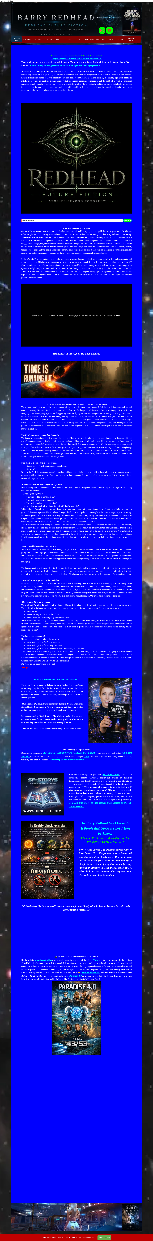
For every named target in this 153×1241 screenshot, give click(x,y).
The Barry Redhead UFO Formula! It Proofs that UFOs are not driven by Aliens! (105, 828)
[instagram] (102, 30)
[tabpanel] (76, 76)
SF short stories (111, 774)
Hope (95, 960)
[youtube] (109, 30)
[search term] (72, 220)
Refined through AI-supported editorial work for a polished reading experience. (65, 65)
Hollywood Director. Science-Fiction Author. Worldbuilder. (77, 59)
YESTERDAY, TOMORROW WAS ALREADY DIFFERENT (52, 679)
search (127, 220)
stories (86, 756)
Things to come (16, 39)
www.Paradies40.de (43, 960)
